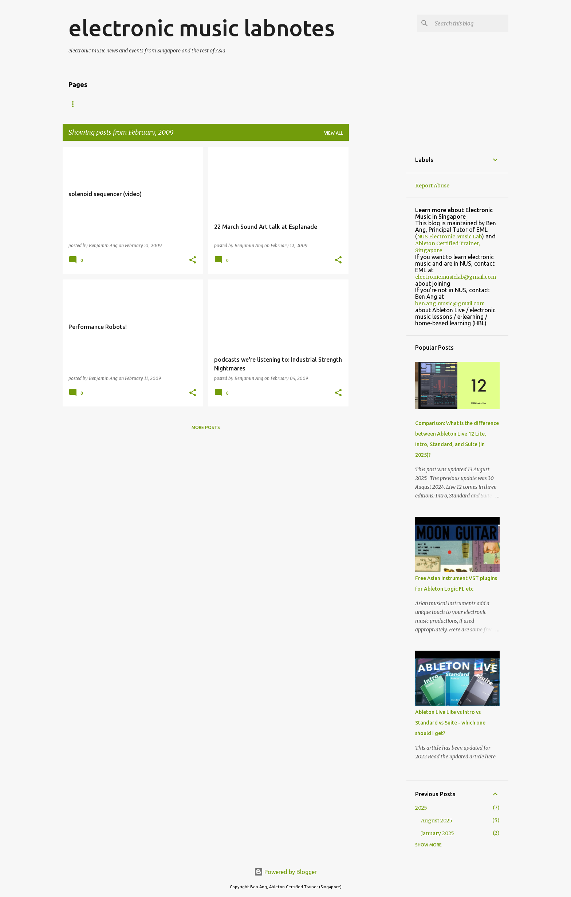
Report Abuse (432, 185)
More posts (206, 427)
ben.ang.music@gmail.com (450, 303)
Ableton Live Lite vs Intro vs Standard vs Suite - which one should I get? (450, 722)
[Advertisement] (377, 256)
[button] (192, 260)
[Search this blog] (470, 23)
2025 (421, 808)
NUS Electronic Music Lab (449, 236)
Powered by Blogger (285, 872)
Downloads (184, 104)
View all (333, 133)
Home (75, 104)
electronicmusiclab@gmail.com (455, 277)
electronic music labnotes (201, 27)
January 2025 (437, 833)
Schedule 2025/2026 (238, 104)
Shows (146, 104)
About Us (110, 104)
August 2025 (436, 820)
